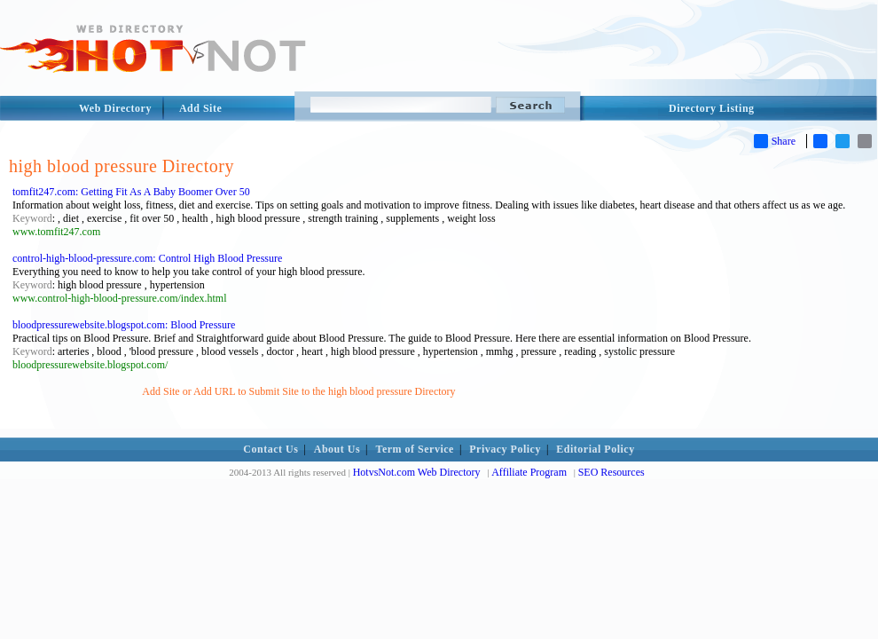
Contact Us (270, 449)
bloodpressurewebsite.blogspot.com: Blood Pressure (123, 325)
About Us (337, 449)
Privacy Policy (505, 449)
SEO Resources (611, 472)
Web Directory (115, 108)
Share (775, 141)
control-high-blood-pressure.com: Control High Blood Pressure (147, 258)
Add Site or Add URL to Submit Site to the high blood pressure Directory (298, 391)
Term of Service (415, 449)
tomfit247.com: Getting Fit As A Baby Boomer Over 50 (131, 191)
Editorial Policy (595, 449)
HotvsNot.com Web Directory (417, 472)
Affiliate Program (529, 472)
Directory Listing (712, 108)
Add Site (200, 108)
